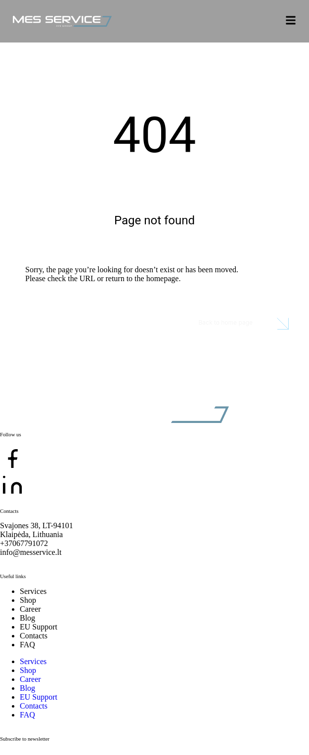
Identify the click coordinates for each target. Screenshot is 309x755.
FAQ (27, 644)
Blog (27, 618)
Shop (28, 600)
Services (33, 591)
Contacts (33, 635)
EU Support (38, 627)
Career (30, 609)
